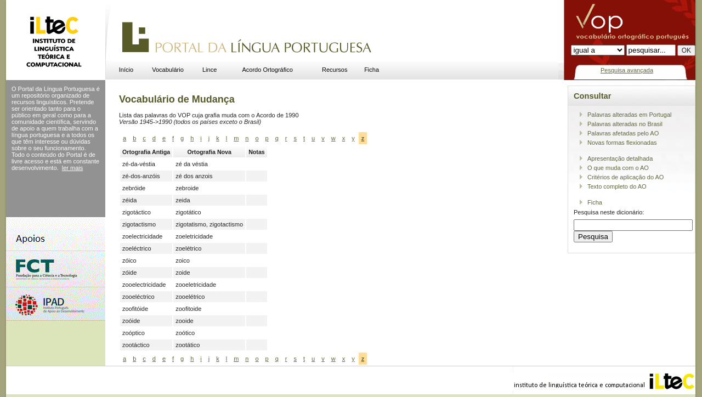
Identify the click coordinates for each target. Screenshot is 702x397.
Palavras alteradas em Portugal (629, 114)
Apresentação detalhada (620, 158)
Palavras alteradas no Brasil (625, 124)
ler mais (72, 168)
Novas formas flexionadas (622, 142)
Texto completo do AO (617, 186)
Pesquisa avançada (627, 70)
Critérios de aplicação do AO (625, 177)
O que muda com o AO (618, 168)
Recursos (334, 69)
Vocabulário (168, 69)
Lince (209, 69)
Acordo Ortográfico (267, 69)
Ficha (371, 69)
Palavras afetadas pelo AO (623, 133)
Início (126, 69)
